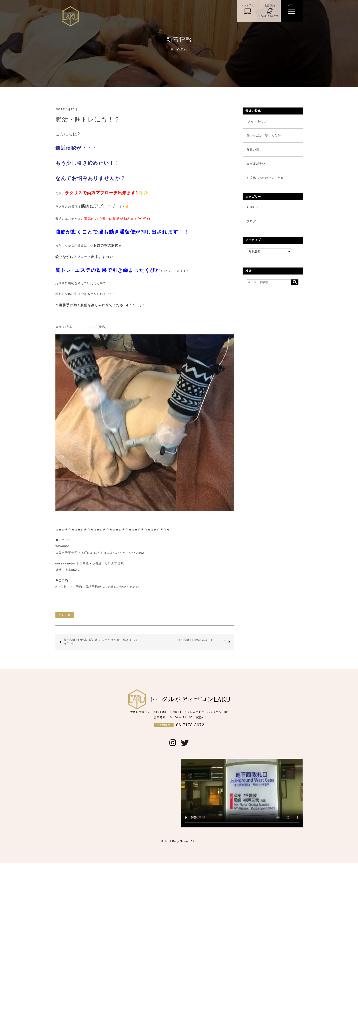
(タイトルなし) (257, 121)
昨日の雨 (253, 149)
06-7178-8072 (179, 725)
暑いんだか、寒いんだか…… (267, 135)
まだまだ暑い (256, 163)
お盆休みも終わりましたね (265, 177)
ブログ (251, 221)
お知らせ (64, 615)
